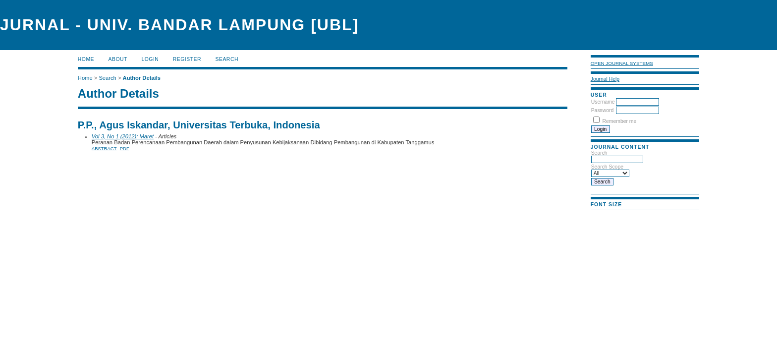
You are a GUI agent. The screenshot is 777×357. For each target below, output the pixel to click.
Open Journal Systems (622, 63)
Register (187, 59)
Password (602, 110)
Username (603, 102)
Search (227, 59)
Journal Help (605, 79)
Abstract (104, 148)
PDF (124, 148)
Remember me (620, 121)
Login (150, 59)
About (118, 59)
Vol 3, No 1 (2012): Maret (123, 136)
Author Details (142, 78)
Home (86, 59)
